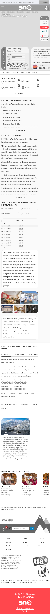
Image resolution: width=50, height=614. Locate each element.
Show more (19, 130)
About (25, 538)
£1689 (21, 229)
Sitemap (8, 549)
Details (22, 72)
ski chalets (37, 507)
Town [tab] (6, 433)
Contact (42, 538)
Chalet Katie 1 (26, 487)
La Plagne (35, 12)
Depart (28, 72)
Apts (2, 408)
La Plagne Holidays (9, 404)
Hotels (33, 404)
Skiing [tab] (15, 433)
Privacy (42, 542)
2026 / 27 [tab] (19, 220)
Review (8, 72)
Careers (8, 542)
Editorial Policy (42, 546)
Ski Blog (25, 542)
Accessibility (25, 546)
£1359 (21, 237)
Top (3, 72)
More (34, 72)
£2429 (21, 231)
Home (3, 12)
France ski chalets (7, 509)
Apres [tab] (24, 433)
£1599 (21, 246)
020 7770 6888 (23, 594)
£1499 (21, 243)
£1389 (21, 240)
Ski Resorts (20, 12)
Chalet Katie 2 (5, 487)
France (28, 12)
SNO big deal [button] (44, 2)
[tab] (6, 354)
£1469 (21, 234)
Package (15, 72)
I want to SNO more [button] (28, 2)
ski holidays (28, 507)
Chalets (24, 404)
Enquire (25, 611)
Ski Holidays (10, 12)
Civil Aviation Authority (7, 559)
